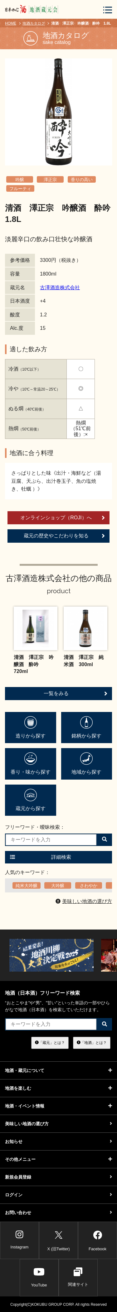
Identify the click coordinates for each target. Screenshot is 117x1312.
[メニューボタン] (107, 10)
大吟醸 (57, 885)
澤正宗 (50, 179)
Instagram (20, 1239)
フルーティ (20, 188)
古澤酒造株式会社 (60, 287)
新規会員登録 (58, 1177)
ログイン (58, 1194)
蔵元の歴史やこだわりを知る (64, 536)
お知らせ (58, 1141)
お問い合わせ (58, 1212)
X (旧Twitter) (58, 1239)
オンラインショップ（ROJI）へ (62, 518)
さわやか (88, 885)
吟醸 (19, 179)
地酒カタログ (33, 23)
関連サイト (78, 1277)
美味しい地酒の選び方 (84, 901)
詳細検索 (40, 857)
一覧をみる (76, 693)
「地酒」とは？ (92, 1042)
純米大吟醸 (26, 885)
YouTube (39, 1277)
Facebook (97, 1239)
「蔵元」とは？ (50, 1042)
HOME (10, 23)
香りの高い (82, 179)
